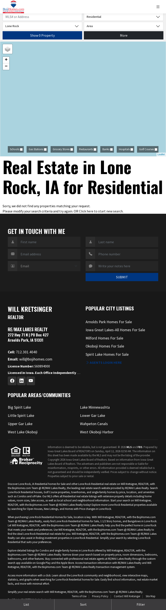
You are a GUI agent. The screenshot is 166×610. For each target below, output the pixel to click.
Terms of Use (79, 596)
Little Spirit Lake (21, 415)
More (124, 35)
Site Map (150, 596)
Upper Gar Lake (20, 423)
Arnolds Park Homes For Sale (109, 322)
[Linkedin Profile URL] (21, 381)
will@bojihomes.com (30, 359)
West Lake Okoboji (23, 432)
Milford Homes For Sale (104, 338)
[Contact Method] (48, 266)
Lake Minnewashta (95, 407)
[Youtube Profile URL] (30, 381)
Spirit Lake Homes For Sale (107, 354)
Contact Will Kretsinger (127, 596)
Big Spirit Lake (19, 407)
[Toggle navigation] (159, 7)
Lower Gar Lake (92, 415)
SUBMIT (122, 277)
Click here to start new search (101, 211)
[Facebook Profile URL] (12, 381)
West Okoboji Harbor (96, 432)
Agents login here (104, 362)
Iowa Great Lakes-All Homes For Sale (115, 330)
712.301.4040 (22, 352)
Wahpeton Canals (94, 423)
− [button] (6, 66)
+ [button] (6, 60)
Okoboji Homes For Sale (105, 346)
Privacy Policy (100, 596)
